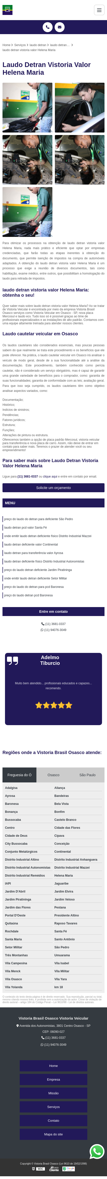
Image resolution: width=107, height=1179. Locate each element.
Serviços (53, 1107)
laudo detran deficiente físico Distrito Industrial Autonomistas (44, 561)
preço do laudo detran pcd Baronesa (28, 595)
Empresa (53, 1079)
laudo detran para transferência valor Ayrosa (33, 553)
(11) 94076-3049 (53, 630)
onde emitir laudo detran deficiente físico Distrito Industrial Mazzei (48, 536)
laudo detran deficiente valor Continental (31, 544)
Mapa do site (53, 1134)
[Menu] (99, 9)
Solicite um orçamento (53, 488)
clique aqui (50, 476)
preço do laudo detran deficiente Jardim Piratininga (38, 570)
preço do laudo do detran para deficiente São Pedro (38, 519)
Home (53, 1066)
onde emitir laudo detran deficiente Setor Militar (35, 578)
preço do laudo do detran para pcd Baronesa (34, 587)
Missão (53, 1093)
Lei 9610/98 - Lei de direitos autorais (73, 1002)
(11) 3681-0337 (28, 476)
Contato (53, 1120)
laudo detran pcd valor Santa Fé (25, 527)
